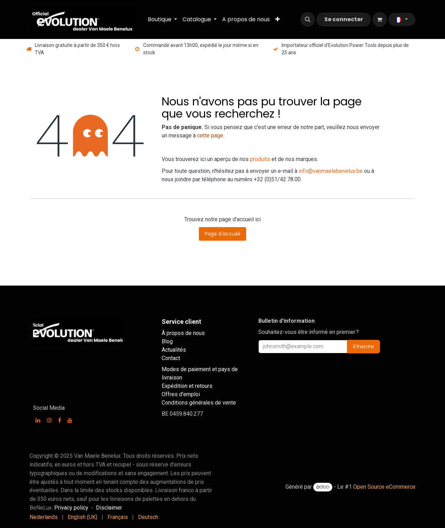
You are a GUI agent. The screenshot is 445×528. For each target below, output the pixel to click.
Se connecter (343, 19)
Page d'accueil (222, 233)
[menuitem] (162, 19)
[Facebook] (60, 420)
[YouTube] (70, 420)
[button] (307, 19)
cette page (210, 135)
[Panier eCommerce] (379, 19)
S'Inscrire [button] (363, 346)
